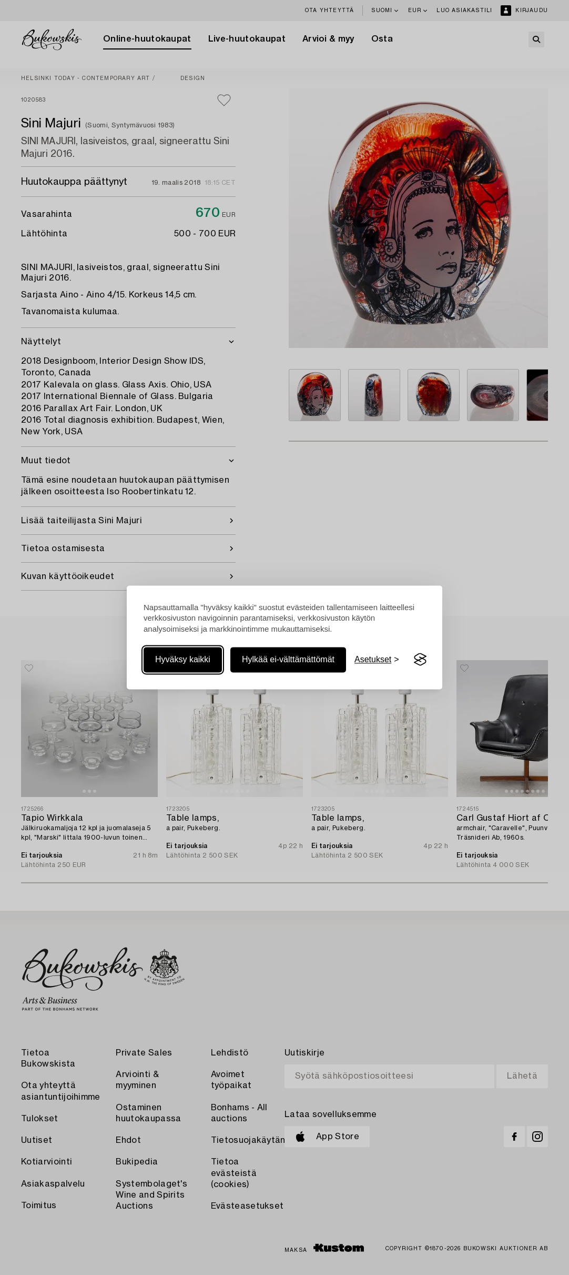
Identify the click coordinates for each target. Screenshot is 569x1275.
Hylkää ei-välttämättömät (288, 659)
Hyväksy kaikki (182, 659)
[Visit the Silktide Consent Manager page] (420, 659)
